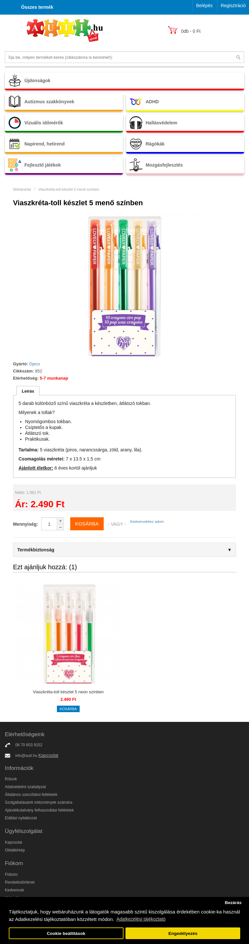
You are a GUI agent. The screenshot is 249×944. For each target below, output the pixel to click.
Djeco (34, 363)
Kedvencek (14, 890)
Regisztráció (233, 5)
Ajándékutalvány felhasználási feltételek (39, 810)
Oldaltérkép (15, 850)
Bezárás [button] (233, 902)
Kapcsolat (48, 755)
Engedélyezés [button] (182, 933)
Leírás (28, 391)
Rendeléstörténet (19, 882)
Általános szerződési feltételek (31, 794)
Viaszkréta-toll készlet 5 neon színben (68, 691)
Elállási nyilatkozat (21, 818)
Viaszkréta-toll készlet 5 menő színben (68, 189)
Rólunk (11, 779)
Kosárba (68, 709)
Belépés (204, 5)
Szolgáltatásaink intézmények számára (38, 802)
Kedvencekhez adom (147, 521)
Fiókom (11, 874)
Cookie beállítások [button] (66, 933)
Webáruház (22, 189)
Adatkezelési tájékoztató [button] (140, 919)
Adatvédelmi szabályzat (25, 787)
